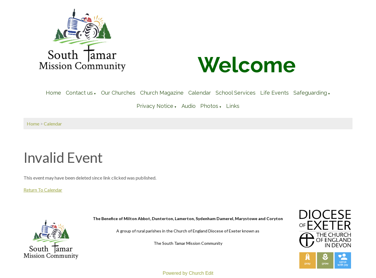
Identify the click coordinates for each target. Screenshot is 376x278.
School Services (236, 93)
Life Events (274, 93)
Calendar (199, 93)
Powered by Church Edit (188, 273)
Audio (189, 106)
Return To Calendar (43, 189)
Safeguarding (310, 93)
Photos (209, 106)
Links (232, 106)
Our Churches (118, 93)
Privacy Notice (155, 106)
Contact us (79, 93)
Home (53, 93)
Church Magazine (162, 93)
